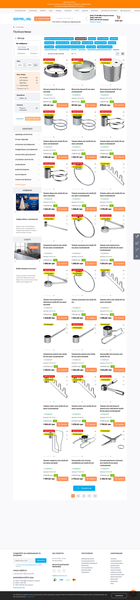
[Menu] (42, 18)
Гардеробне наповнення (26, 150)
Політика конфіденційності (29, 564)
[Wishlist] (66, 63)
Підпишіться (41, 560)
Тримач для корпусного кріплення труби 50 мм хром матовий (54, 302)
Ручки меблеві (21, 139)
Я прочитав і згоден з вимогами (29, 565)
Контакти (94, 10)
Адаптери (113, 38)
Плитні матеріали (23, 180)
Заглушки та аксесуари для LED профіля (59, 38)
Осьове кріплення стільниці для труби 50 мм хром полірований (111, 462)
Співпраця (33, 10)
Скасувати (21, 53)
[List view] (118, 54)
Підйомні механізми (105, 47)
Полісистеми (80, 38)
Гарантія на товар (116, 572)
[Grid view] (123, 54)
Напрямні (112, 43)
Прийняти (119, 596)
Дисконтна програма (109, 10)
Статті (77, 10)
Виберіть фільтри (32, 119)
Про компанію (20, 10)
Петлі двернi (75, 43)
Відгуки (85, 10)
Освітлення (20, 165)
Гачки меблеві (103, 38)
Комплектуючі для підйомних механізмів (70, 47)
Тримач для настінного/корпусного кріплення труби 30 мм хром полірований (111, 408)
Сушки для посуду (62, 43)
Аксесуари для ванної (25, 155)
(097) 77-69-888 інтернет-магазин (103, 15)
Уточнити (33, 53)
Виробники (114, 581)
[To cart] (62, 105)
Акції (51, 10)
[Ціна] (20, 65)
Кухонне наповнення (25, 144)
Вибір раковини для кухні (26, 268)
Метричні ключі (100, 43)
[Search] (54, 18)
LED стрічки (91, 47)
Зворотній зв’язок (116, 576)
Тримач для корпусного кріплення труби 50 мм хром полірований (111, 247)
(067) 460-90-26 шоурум (99, 20)
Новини (43, 10)
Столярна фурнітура (24, 160)
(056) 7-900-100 (95, 18)
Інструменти (20, 175)
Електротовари (22, 170)
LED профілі (49, 47)
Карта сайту (114, 579)
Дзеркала (92, 38)
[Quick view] (66, 60)
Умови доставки (115, 570)
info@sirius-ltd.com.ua (59, 575)
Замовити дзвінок (95, 22)
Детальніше (30, 596)
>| (95, 496)
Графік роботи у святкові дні (27, 219)
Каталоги (68, 10)
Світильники (49, 43)
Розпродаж (20, 185)
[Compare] (66, 67)
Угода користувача (116, 563)
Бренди (58, 10)
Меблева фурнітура (23, 134)
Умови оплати (115, 565)
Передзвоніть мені (19, 587)
